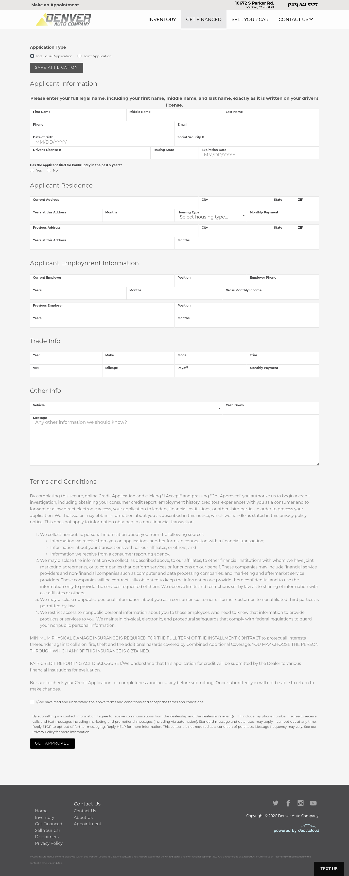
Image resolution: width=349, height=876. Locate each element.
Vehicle (39, 405)
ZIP (300, 199)
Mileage (111, 368)
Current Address (46, 199)
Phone (38, 124)
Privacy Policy (43, 732)
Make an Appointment (55, 5)
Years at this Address (49, 212)
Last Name (234, 112)
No (55, 170)
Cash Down (235, 405)
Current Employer (47, 277)
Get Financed (222, 19)
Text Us (329, 869)
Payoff (183, 368)
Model (182, 355)
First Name (41, 112)
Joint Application (98, 56)
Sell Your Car (261, 19)
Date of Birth (43, 137)
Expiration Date (214, 150)
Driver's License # (47, 150)
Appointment (87, 823)
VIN (36, 368)
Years (37, 290)
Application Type (48, 47)
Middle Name (140, 112)
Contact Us (296, 19)
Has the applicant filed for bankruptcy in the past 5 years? (76, 165)
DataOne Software (121, 856)
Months (111, 212)
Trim (253, 355)
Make (109, 355)
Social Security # (191, 137)
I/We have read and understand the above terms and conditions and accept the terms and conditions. (120, 702)
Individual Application (54, 56)
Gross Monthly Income (243, 290)
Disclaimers (47, 836)
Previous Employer (48, 305)
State (278, 199)
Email (182, 124)
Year (36, 355)
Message (40, 418)
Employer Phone (263, 277)
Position (184, 277)
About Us (83, 817)
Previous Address (47, 227)
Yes (39, 170)
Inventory (188, 19)
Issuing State (163, 150)
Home (41, 810)
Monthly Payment (264, 212)
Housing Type (188, 212)
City (205, 199)
